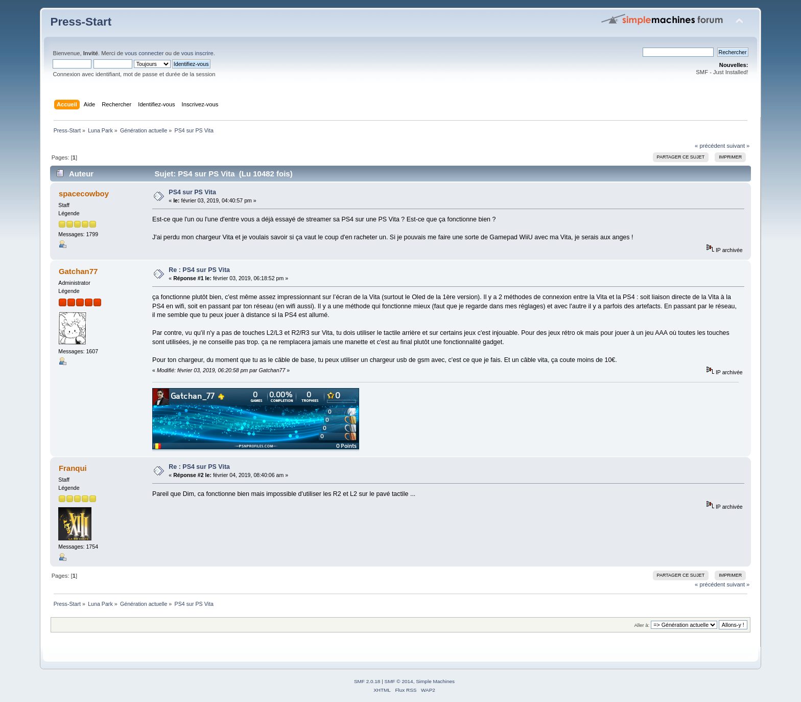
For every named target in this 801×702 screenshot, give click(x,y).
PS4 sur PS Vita (192, 192)
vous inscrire (197, 53)
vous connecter (144, 53)
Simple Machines (435, 681)
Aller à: (642, 625)
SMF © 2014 (399, 681)
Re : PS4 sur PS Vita (199, 270)
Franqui (73, 468)
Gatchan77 (78, 271)
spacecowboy (84, 193)
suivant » (737, 146)
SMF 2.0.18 (367, 681)
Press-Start (80, 21)
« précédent (710, 146)
